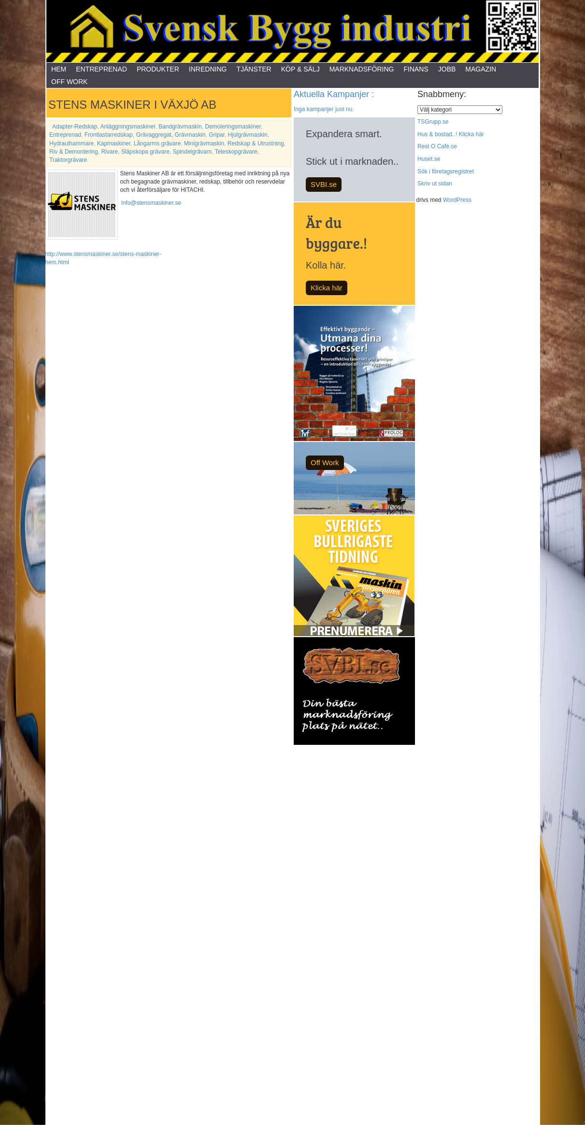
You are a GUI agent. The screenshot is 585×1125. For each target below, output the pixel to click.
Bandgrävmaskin (179, 126)
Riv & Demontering (73, 151)
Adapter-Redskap (74, 126)
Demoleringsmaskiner (232, 126)
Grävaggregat (153, 134)
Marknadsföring (361, 69)
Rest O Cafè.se (437, 146)
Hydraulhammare (71, 143)
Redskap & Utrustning (256, 143)
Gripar (217, 134)
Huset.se (428, 159)
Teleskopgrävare (236, 151)
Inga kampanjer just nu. (324, 109)
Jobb (447, 69)
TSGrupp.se (433, 121)
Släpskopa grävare (145, 151)
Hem (58, 69)
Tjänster (253, 69)
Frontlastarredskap (109, 134)
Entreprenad (101, 69)
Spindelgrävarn (192, 151)
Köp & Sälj (300, 69)
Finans (415, 69)
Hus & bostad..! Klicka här (450, 134)
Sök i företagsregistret (445, 171)
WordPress (457, 200)
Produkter (158, 69)
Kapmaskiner (113, 143)
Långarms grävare (157, 143)
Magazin (480, 69)
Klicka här (326, 288)
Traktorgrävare (68, 160)
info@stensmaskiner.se (151, 202)
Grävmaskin (190, 134)
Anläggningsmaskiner (127, 126)
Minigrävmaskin (204, 143)
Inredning (208, 69)
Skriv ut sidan (434, 183)
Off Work (69, 81)
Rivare (109, 151)
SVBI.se (324, 184)
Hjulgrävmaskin (248, 134)
